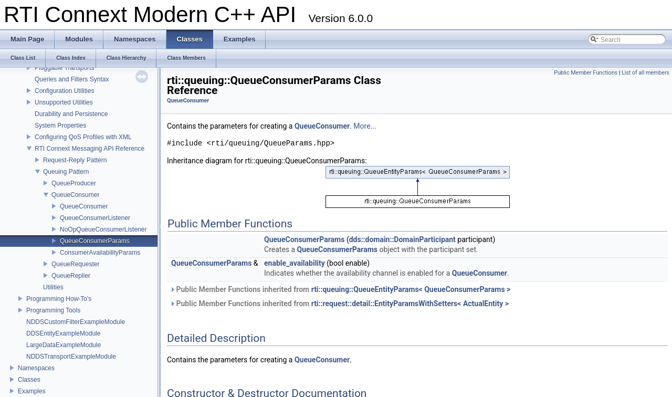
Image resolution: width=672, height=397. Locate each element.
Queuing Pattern (66, 171)
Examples (32, 391)
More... (364, 126)
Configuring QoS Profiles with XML (83, 137)
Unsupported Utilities (64, 102)
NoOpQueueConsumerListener (103, 229)
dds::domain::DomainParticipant (402, 239)
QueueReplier (70, 275)
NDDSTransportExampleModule (71, 356)
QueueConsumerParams (95, 241)
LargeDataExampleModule (63, 345)
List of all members (645, 72)
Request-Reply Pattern (75, 160)
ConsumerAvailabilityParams (100, 252)
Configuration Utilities (64, 91)
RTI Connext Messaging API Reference (89, 148)
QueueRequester (75, 264)
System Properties (60, 125)
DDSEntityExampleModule (63, 333)
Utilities (53, 287)
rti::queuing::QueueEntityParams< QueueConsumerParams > (411, 289)
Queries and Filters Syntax (72, 79)
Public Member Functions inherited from (340, 289)
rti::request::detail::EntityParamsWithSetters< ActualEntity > (410, 303)
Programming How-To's (58, 298)
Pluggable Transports (64, 67)
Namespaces (36, 368)
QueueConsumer (75, 194)
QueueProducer (73, 183)
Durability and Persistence (71, 114)
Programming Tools (53, 310)
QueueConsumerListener (95, 218)
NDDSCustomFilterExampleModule (75, 322)
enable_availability (294, 263)
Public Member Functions (585, 72)
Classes (29, 379)
